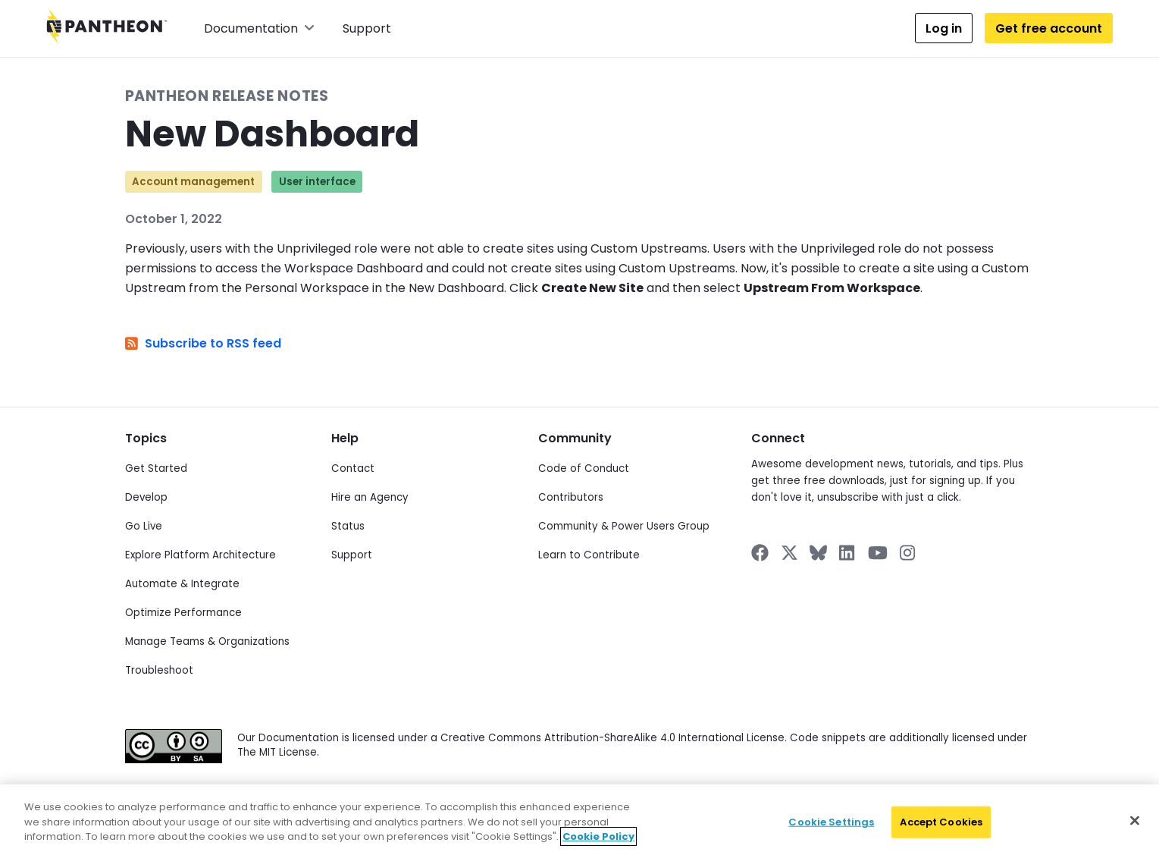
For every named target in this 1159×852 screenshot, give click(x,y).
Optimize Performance (183, 612)
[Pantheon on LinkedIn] (847, 552)
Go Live (143, 526)
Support (367, 28)
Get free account (1048, 28)
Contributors (570, 497)
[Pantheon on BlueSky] (818, 552)
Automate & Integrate (182, 584)
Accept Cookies (941, 832)
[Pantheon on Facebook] (760, 552)
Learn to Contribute (589, 555)
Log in (944, 28)
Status (348, 526)
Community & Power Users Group (623, 526)
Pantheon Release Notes (227, 96)
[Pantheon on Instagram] (908, 552)
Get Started (156, 468)
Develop (146, 497)
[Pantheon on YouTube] (878, 552)
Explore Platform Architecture (200, 555)
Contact (352, 468)
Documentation (259, 28)
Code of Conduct (583, 468)
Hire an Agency (370, 497)
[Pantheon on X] (789, 552)
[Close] (1134, 830)
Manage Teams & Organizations (207, 641)
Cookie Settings (831, 832)
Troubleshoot (159, 670)
